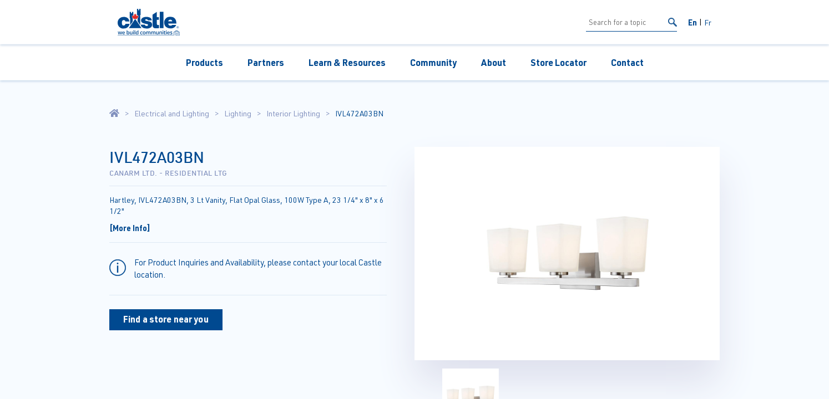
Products (204, 62)
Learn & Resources (347, 62)
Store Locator (558, 62)
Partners (265, 62)
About (493, 62)
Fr (707, 22)
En (692, 22)
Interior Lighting (293, 113)
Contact (627, 62)
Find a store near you (166, 319)
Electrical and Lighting (171, 113)
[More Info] (129, 228)
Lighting (237, 113)
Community (433, 62)
